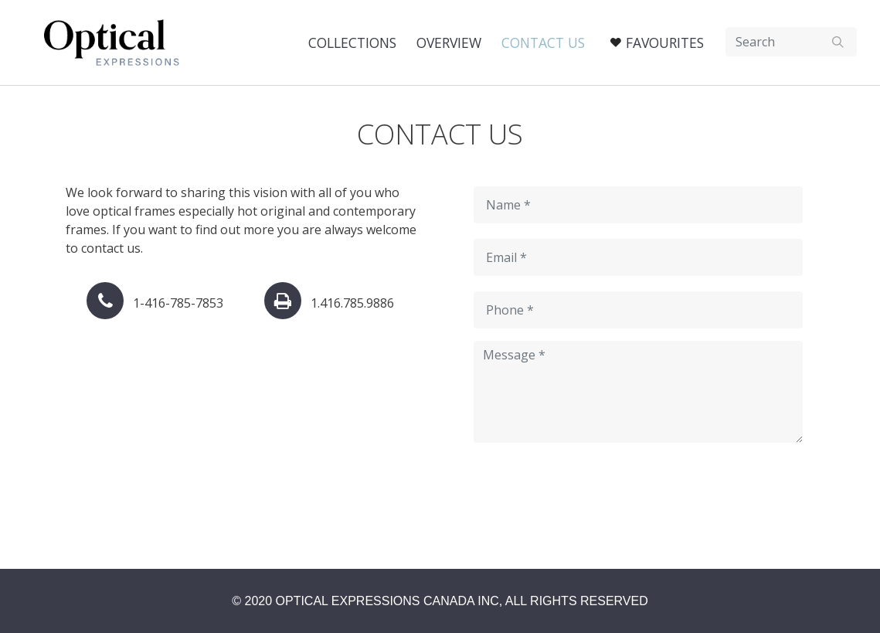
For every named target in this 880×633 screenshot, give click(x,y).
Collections (352, 42)
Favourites (665, 42)
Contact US (543, 42)
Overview (448, 42)
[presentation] (591, 498)
